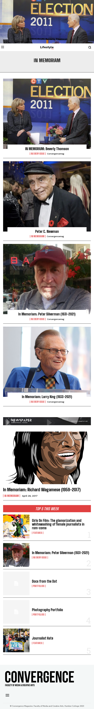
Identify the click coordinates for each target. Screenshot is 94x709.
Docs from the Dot (44, 581)
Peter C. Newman (47, 231)
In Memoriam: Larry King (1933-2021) (47, 397)
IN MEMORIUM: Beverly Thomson (47, 39)
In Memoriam (37, 236)
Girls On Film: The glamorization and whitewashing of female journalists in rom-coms (58, 524)
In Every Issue (38, 153)
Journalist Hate (42, 638)
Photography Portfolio (47, 610)
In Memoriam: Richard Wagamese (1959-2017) (42, 489)
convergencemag (55, 154)
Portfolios (38, 586)
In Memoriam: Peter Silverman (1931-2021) (47, 314)
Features (37, 533)
